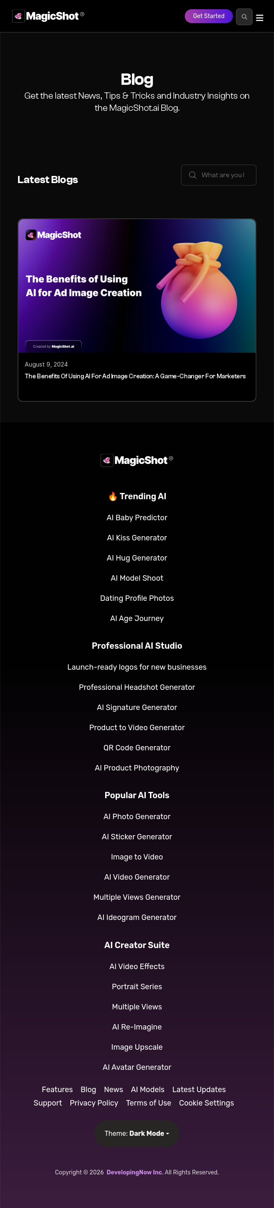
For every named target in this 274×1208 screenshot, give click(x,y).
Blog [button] (88, 1089)
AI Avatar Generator (137, 1067)
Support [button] (48, 1103)
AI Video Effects (137, 966)
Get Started (209, 16)
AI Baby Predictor (136, 517)
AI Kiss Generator (137, 537)
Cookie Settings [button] (206, 1103)
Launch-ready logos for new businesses (137, 667)
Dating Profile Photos (137, 598)
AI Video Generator (137, 877)
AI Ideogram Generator (136, 917)
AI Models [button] (147, 1089)
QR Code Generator (137, 747)
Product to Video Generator (137, 727)
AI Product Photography (137, 768)
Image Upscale (137, 1047)
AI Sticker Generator (137, 836)
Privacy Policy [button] (94, 1103)
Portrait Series (137, 986)
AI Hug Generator (137, 558)
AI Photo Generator (137, 816)
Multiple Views (137, 1006)
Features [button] (57, 1089)
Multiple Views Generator (137, 897)
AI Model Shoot (137, 578)
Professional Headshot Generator (137, 687)
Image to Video (137, 857)
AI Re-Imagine (137, 1027)
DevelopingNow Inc (134, 1172)
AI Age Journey (137, 618)
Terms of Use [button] (148, 1103)
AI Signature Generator (137, 707)
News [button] (113, 1089)
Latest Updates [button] (199, 1089)
